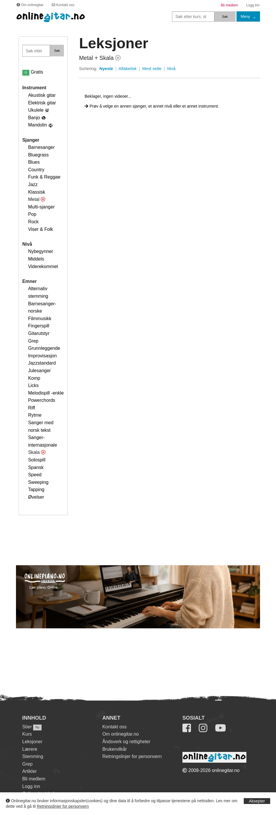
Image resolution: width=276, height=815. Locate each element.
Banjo (34, 117)
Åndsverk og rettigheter (126, 741)
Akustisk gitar (42, 95)
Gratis (32, 71)
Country (36, 169)
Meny (245, 16)
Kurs (27, 734)
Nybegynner (40, 251)
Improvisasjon (42, 355)
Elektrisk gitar (42, 102)
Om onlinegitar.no (120, 734)
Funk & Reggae (44, 176)
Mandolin (37, 124)
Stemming (32, 756)
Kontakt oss (114, 726)
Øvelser (36, 497)
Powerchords (41, 400)
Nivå (171, 68)
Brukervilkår (114, 749)
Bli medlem (33, 778)
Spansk (36, 467)
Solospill (37, 459)
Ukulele (36, 110)
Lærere (29, 749)
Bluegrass (38, 154)
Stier (27, 726)
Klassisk (36, 192)
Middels (36, 258)
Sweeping (38, 482)
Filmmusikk (39, 318)
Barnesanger (41, 147)
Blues (34, 162)
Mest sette (152, 68)
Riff (31, 407)
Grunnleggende (44, 348)
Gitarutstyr (39, 333)
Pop (32, 214)
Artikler (29, 771)
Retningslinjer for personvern (63, 806)
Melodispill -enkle (46, 392)
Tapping (36, 489)
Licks (33, 385)
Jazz (33, 184)
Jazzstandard (42, 363)
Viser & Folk (40, 229)
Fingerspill (38, 325)
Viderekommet (43, 266)
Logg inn (31, 786)
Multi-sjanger (41, 206)
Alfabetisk (128, 68)
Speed (35, 474)
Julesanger (39, 370)
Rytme (35, 415)
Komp (34, 378)
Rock (33, 221)
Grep (33, 340)
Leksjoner (32, 741)
